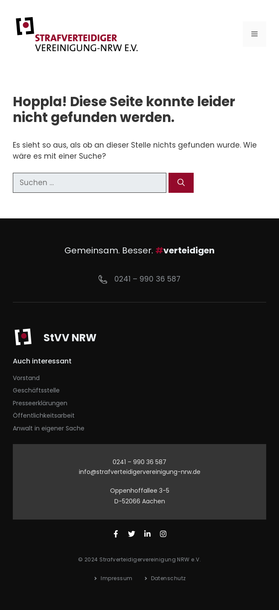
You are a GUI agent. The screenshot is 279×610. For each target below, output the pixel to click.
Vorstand (26, 378)
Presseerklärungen (40, 403)
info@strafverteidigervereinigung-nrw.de (140, 472)
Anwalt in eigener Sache (48, 428)
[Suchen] (181, 183)
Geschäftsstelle (36, 390)
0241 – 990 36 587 (147, 279)
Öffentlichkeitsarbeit (44, 415)
